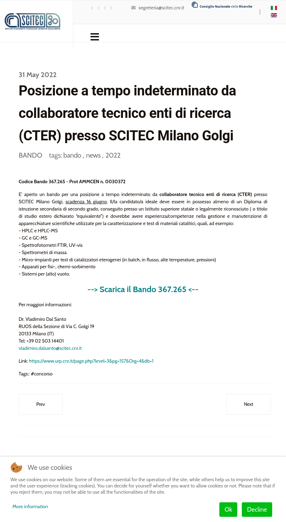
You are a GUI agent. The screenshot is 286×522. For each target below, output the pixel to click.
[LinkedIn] (105, 7)
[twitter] (92, 7)
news (94, 155)
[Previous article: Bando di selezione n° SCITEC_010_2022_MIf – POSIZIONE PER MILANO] (41, 404)
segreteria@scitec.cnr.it (161, 7)
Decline (257, 509)
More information (30, 506)
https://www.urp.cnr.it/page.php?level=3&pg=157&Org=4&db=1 (91, 361)
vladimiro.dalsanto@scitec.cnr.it (50, 348)
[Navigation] (94, 36)
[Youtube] (98, 7)
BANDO (30, 155)
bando (73, 155)
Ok (228, 509)
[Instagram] (111, 7)
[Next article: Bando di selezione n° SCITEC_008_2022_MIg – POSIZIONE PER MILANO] (248, 404)
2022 (112, 155)
